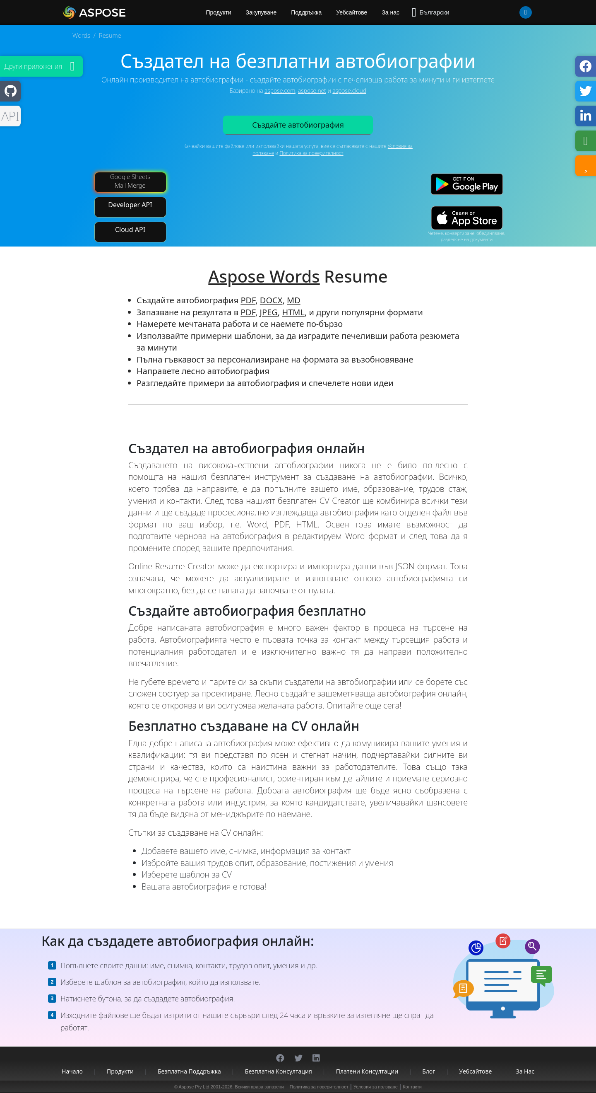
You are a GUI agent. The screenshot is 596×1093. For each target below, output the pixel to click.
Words (81, 35)
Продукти (120, 1071)
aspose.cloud (349, 90)
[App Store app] (467, 218)
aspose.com (279, 90)
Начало (72, 1071)
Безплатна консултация (278, 1071)
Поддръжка (306, 12)
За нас (390, 12)
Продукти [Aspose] (218, 12)
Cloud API (130, 229)
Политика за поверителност (311, 153)
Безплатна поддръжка (189, 1071)
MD (293, 300)
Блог (428, 1071)
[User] (509, 12)
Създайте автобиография (298, 125)
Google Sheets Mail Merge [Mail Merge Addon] (130, 180)
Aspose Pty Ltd (194, 1086)
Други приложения (33, 66)
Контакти (412, 1086)
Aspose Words (264, 276)
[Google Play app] (466, 184)
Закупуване (261, 12)
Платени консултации (367, 1071)
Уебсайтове (351, 12)
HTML (293, 312)
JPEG (269, 312)
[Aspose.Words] (118, 12)
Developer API (130, 204)
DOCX (271, 300)
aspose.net (312, 90)
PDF (247, 300)
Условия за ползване (375, 1086)
